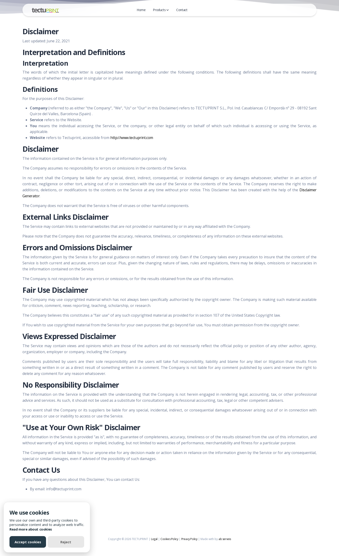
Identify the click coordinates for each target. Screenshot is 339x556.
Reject (65, 542)
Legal (154, 539)
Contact (181, 10)
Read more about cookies (30, 529)
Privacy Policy (189, 539)
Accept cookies (28, 542)
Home (141, 10)
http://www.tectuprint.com (131, 137)
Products (161, 10)
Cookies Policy (169, 539)
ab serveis (225, 539)
